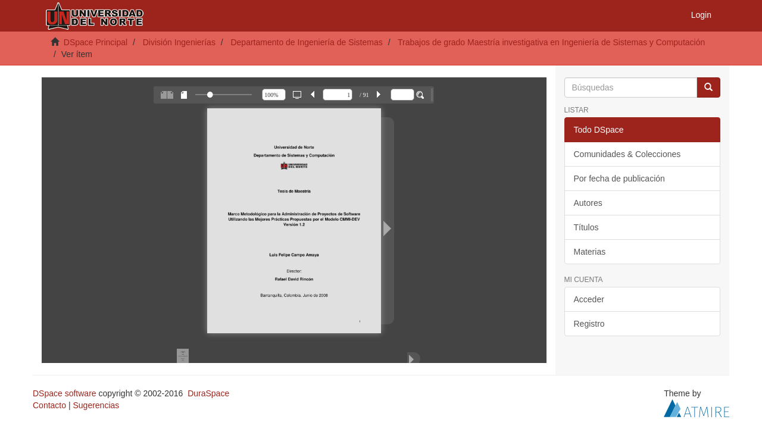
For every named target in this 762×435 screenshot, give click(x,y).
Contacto (49, 405)
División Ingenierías (179, 42)
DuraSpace (208, 393)
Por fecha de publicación (619, 178)
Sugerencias (96, 405)
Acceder (589, 299)
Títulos (586, 227)
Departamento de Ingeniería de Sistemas (306, 42)
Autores (588, 203)
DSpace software (64, 393)
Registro (589, 323)
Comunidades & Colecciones (627, 154)
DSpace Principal (95, 42)
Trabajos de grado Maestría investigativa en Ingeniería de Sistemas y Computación (551, 42)
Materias (590, 251)
